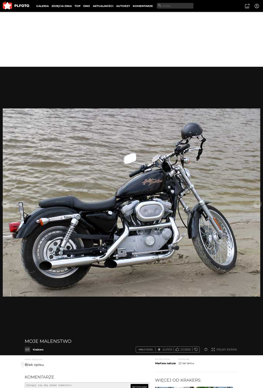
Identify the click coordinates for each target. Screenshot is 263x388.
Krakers (38, 349)
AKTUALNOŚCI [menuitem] (103, 6)
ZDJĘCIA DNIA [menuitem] (62, 6)
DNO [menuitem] (86, 6)
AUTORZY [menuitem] (123, 6)
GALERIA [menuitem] (42, 6)
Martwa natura (165, 363)
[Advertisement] (131, 39)
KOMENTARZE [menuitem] (143, 6)
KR (27, 349)
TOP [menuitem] (78, 6)
